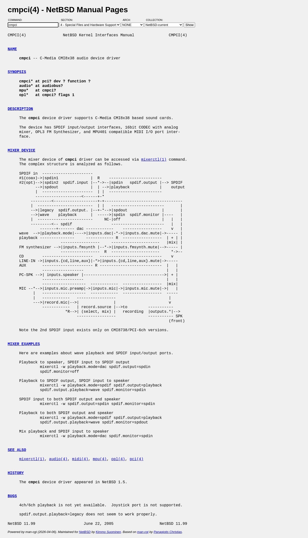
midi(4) (80, 459)
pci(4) (137, 459)
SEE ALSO (17, 450)
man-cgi (142, 532)
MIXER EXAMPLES (24, 344)
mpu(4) (100, 459)
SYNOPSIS (17, 72)
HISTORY (16, 473)
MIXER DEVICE (21, 150)
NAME (12, 49)
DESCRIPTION (20, 109)
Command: (16, 19)
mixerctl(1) (154, 159)
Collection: (154, 19)
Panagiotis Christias (168, 532)
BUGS (12, 496)
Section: (68, 19)
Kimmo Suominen (108, 532)
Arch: (129, 19)
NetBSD (85, 532)
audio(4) (58, 459)
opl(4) (118, 459)
